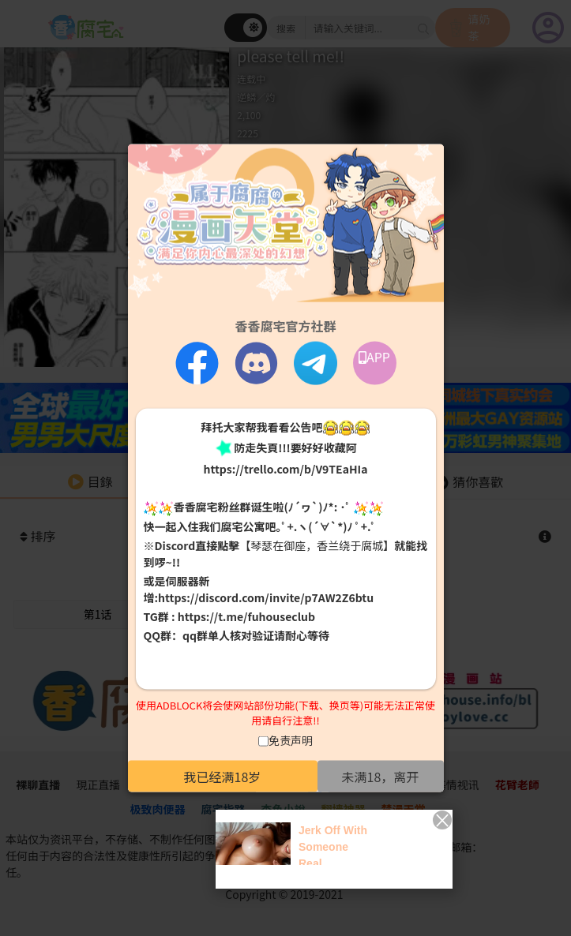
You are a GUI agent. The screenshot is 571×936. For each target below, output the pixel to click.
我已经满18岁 (222, 775)
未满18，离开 (380, 775)
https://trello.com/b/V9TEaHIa (285, 469)
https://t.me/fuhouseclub (246, 616)
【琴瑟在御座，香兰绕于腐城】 (316, 545)
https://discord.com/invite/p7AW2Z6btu (266, 597)
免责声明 (291, 739)
